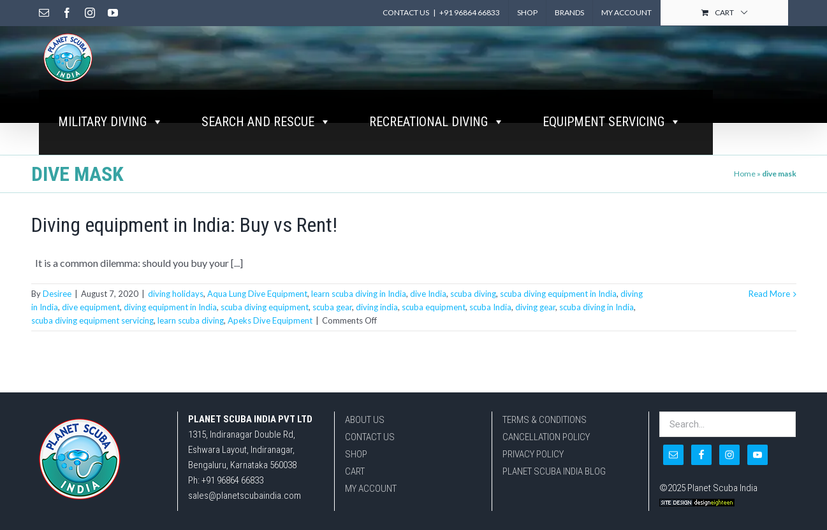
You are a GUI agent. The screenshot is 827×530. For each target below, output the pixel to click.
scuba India (490, 307)
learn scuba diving (190, 320)
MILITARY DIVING (110, 121)
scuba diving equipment (265, 307)
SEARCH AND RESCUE (266, 121)
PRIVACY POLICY (533, 454)
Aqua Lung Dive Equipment (257, 294)
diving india (377, 307)
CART (355, 471)
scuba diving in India (596, 307)
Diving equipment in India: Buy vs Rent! (184, 225)
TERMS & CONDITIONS (544, 420)
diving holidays (175, 294)
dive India (428, 294)
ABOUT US (364, 420)
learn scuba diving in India (358, 294)
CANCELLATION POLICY (546, 437)
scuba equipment (433, 307)
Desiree (57, 294)
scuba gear (332, 307)
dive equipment (91, 307)
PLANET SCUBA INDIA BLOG (554, 471)
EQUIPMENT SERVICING (612, 121)
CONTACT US (370, 437)
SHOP (356, 454)
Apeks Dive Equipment (270, 320)
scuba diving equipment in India (558, 294)
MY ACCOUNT (371, 488)
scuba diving (473, 294)
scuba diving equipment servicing (92, 320)
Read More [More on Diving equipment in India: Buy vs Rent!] (769, 294)
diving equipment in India (170, 307)
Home (745, 173)
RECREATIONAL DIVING (436, 121)
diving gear (535, 307)
